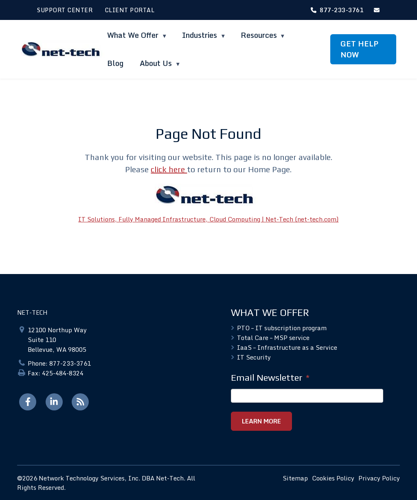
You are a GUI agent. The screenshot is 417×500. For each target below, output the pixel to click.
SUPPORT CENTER (64, 10)
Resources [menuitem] (259, 35)
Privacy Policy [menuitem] (379, 478)
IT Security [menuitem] (254, 357)
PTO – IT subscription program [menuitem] (282, 328)
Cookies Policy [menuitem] (333, 478)
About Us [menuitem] (157, 63)
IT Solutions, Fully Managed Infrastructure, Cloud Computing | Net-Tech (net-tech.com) (208, 219)
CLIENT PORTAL (130, 10)
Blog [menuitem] (115, 63)
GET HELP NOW (359, 49)
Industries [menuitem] (200, 35)
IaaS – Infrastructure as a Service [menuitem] (287, 347)
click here (169, 169)
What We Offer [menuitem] (133, 35)
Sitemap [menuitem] (295, 478)
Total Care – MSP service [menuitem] (273, 337)
